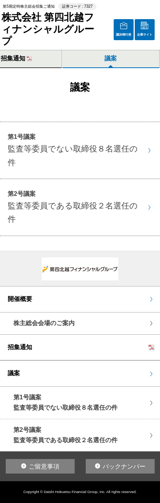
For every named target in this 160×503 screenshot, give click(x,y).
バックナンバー (124, 466)
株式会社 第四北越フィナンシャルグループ (48, 29)
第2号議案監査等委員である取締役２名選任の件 (65, 434)
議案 (110, 58)
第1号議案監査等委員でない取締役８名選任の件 (65, 402)
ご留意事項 (44, 466)
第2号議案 (73, 207)
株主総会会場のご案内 (44, 323)
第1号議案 (73, 150)
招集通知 (20, 347)
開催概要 (20, 299)
